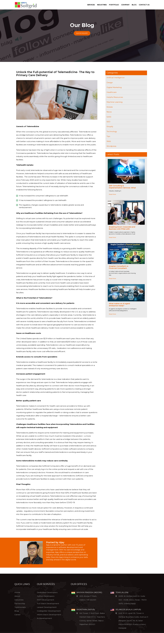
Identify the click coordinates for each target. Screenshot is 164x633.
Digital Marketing (114, 87)
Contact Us (144, 5)
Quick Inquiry (82, 33)
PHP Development (45, 600)
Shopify (110, 126)
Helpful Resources (115, 97)
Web (109, 141)
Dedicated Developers (47, 592)
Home (17, 592)
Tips (108, 136)
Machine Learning (114, 102)
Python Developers (45, 596)
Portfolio (114, 5)
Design (110, 82)
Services (91, 5)
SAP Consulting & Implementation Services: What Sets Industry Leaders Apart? (122, 188)
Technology (112, 131)
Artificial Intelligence (116, 77)
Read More (112, 194)
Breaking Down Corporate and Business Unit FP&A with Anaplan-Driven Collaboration (122, 229)
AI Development (44, 618)
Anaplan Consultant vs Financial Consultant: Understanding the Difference (122, 268)
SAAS (109, 117)
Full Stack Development (48, 603)
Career (17, 614)
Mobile (110, 107)
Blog (134, 5)
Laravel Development (46, 607)
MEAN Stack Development (49, 614)
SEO (108, 122)
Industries (102, 5)
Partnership (19, 603)
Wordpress (111, 146)
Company (125, 5)
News (109, 112)
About (17, 596)
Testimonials (20, 607)
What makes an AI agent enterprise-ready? (119, 305)
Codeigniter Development (49, 611)
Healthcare (112, 92)
